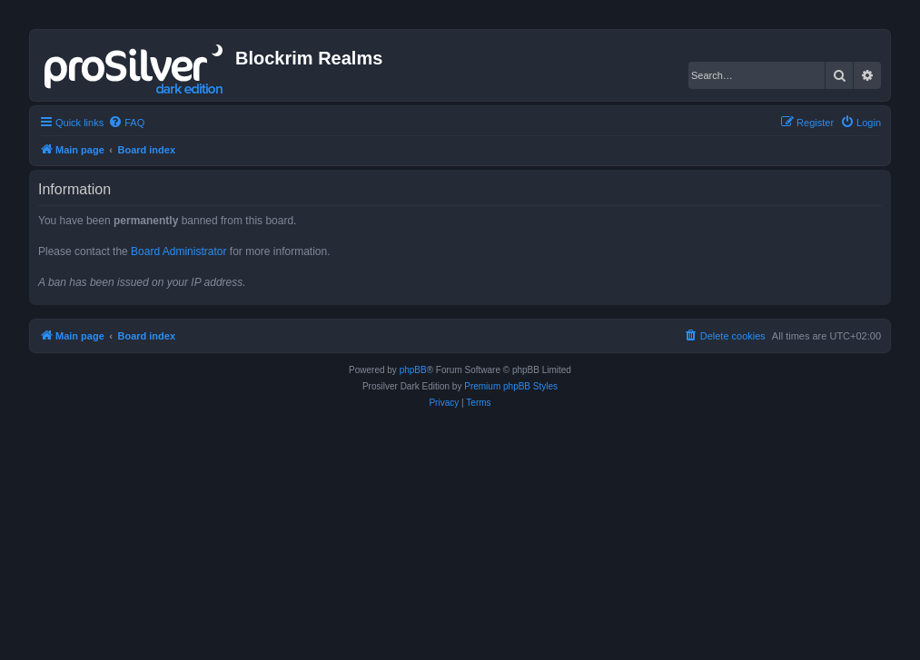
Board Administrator (178, 251)
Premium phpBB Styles (511, 386)
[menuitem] (126, 122)
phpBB (413, 370)
